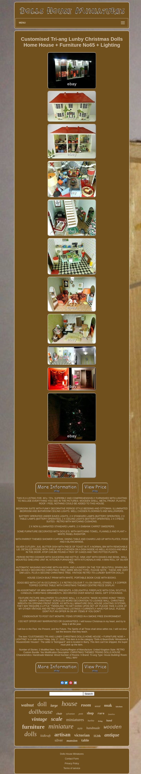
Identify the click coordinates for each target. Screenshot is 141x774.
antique (112, 734)
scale (56, 719)
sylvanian (70, 713)
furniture (33, 727)
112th (96, 735)
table (85, 740)
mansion (72, 740)
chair (59, 713)
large (54, 705)
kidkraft (46, 735)
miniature (60, 726)
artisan (62, 734)
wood (97, 706)
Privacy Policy (72, 763)
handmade (93, 728)
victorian (82, 735)
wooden (113, 727)
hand (109, 720)
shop (90, 713)
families (111, 714)
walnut (27, 705)
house (69, 703)
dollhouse (41, 711)
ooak (108, 705)
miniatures (75, 719)
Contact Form (72, 758)
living (100, 721)
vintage (39, 719)
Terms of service (71, 768)
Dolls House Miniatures (71, 754)
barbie (91, 720)
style (80, 728)
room (86, 704)
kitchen (119, 706)
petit (81, 713)
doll (42, 704)
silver (59, 740)
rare (101, 713)
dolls (30, 734)
